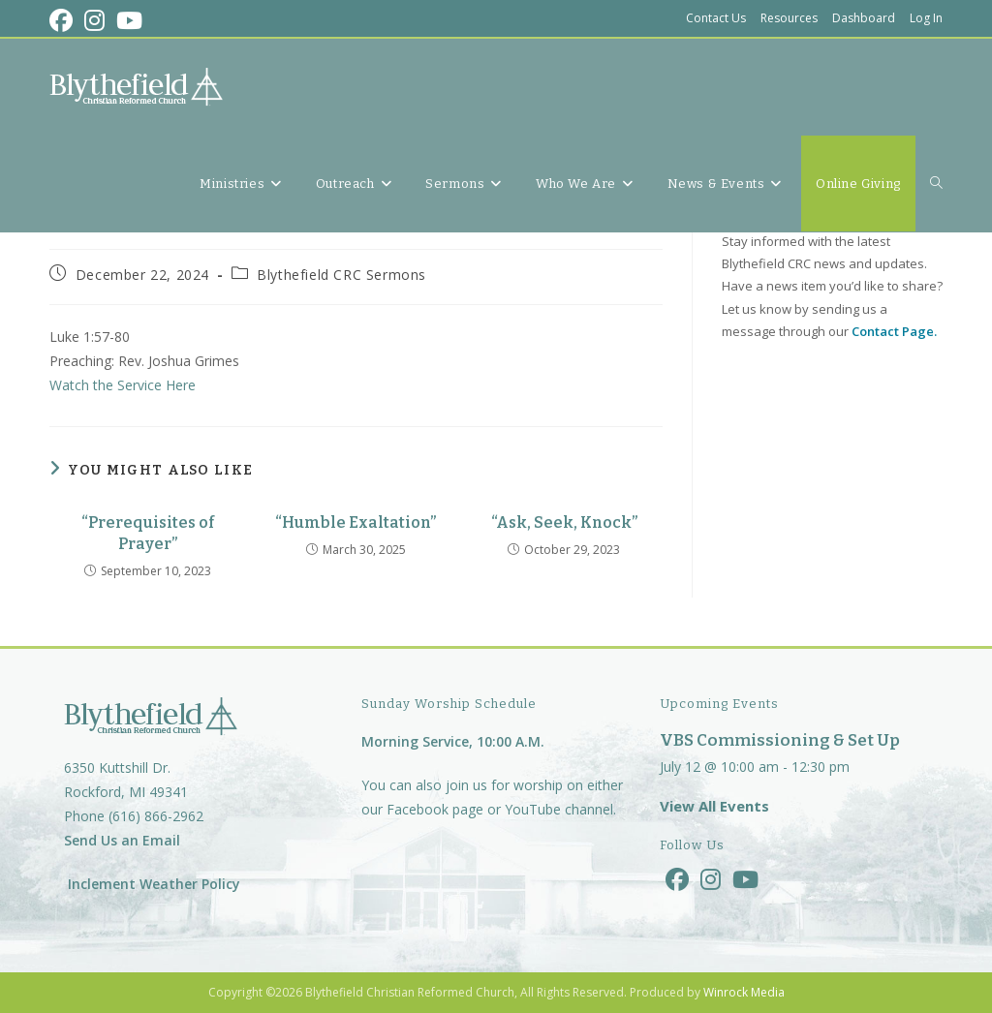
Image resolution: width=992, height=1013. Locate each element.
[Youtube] (745, 879)
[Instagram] (710, 879)
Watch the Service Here (122, 385)
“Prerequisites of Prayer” (147, 533)
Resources (789, 18)
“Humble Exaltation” (355, 522)
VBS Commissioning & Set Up (780, 740)
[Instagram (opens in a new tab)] (94, 20)
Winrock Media (744, 992)
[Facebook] (677, 879)
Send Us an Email (122, 840)
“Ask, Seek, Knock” (564, 522)
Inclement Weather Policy (152, 884)
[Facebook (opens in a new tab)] (63, 20)
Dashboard (863, 18)
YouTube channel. (560, 809)
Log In (926, 18)
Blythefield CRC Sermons (341, 274)
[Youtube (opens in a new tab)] (129, 20)
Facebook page (435, 809)
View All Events (714, 805)
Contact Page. (894, 331)
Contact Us (716, 18)
